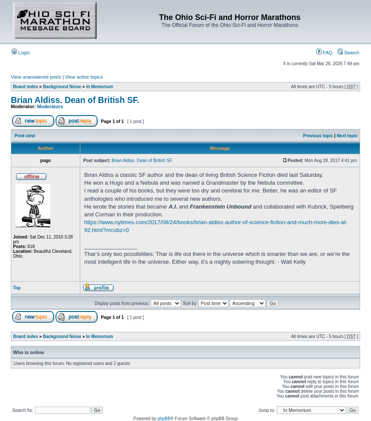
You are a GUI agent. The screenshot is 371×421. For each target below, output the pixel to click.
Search (348, 52)
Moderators (50, 106)
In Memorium (99, 86)
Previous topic (318, 135)
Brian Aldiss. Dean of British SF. (75, 100)
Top (17, 287)
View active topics (84, 77)
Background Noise (62, 86)
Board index (25, 86)
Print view (25, 135)
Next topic (347, 135)
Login (21, 52)
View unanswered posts (36, 77)
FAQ (324, 52)
